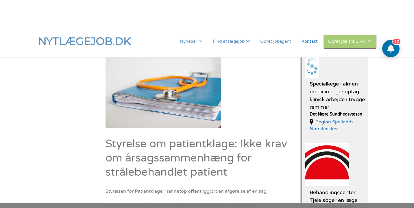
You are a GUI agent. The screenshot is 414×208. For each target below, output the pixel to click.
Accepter (354, 192)
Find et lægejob (229, 15)
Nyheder (188, 15)
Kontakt (310, 15)
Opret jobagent (275, 15)
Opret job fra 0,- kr (347, 15)
